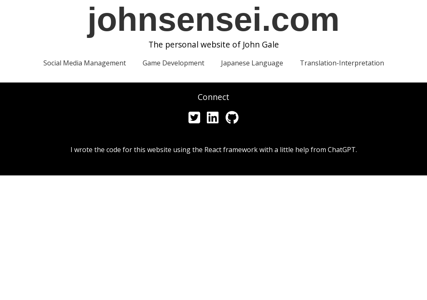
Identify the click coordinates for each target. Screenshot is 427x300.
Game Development (173, 63)
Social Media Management (84, 63)
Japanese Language (252, 63)
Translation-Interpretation (342, 63)
